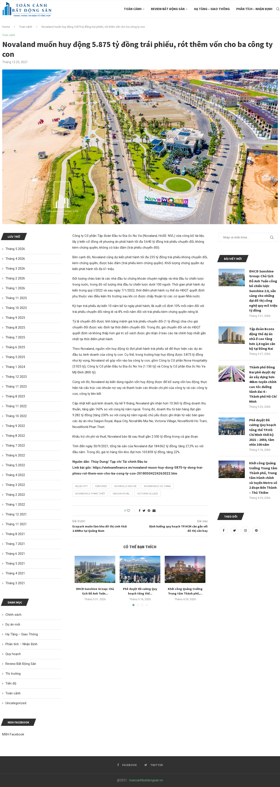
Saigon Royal (121, 493)
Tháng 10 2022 (16, 416)
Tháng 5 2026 (15, 249)
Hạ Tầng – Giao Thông (212, 9)
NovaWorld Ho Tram (157, 486)
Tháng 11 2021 (16, 524)
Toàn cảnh (133, 9)
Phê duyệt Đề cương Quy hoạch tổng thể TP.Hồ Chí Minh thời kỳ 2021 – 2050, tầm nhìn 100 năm (262, 432)
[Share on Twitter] (144, 510)
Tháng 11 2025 (16, 298)
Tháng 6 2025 (15, 347)
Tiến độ (10, 683)
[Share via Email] (154, 510)
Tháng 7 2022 (15, 445)
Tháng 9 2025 (15, 318)
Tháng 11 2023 (16, 386)
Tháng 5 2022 (15, 465)
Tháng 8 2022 (15, 436)
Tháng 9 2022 (15, 426)
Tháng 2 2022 (15, 495)
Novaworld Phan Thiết (90, 493)
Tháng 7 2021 (15, 544)
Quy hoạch (13, 654)
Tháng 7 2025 (15, 337)
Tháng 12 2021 (16, 514)
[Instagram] (245, 530)
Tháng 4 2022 (15, 475)
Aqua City (81, 486)
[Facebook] (224, 530)
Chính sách (13, 615)
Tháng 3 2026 (15, 268)
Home (6, 26)
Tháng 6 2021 (15, 554)
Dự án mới (12, 624)
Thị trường (13, 674)
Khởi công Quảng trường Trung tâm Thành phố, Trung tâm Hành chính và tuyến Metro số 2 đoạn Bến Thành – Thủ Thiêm (263, 477)
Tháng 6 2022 (15, 455)
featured (101, 486)
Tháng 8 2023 (15, 396)
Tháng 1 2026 (15, 288)
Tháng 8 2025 (15, 327)
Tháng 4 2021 (15, 573)
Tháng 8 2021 (15, 534)
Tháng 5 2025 (15, 357)
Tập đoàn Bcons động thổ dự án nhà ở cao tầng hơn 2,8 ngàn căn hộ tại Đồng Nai (262, 339)
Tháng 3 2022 (15, 485)
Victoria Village (147, 493)
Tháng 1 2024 (15, 367)
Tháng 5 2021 (15, 563)
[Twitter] (234, 530)
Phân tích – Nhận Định (254, 9)
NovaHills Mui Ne (125, 486)
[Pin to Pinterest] (149, 510)
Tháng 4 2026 (15, 259)
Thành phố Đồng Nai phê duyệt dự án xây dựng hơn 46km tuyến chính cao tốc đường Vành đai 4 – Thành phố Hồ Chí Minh (262, 384)
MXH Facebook (13, 734)
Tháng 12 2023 (16, 377)
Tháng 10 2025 (16, 308)
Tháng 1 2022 (15, 504)
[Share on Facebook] (139, 510)
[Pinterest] (256, 530)
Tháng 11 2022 (16, 406)
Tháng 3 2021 (15, 583)
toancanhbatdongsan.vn (146, 780)
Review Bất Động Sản (168, 9)
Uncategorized (15, 703)
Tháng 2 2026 (15, 278)
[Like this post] (131, 510)
